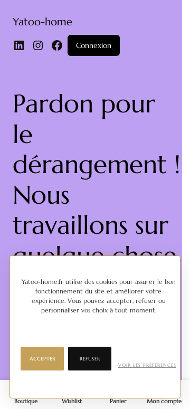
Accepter (42, 359)
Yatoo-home (42, 21)
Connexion (93, 45)
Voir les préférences (147, 365)
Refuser (90, 359)
